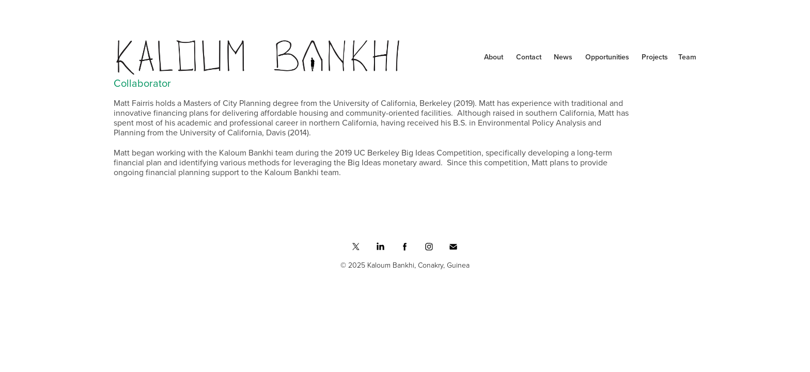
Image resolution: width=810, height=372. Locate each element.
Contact (528, 57)
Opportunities (607, 57)
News (563, 57)
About (493, 57)
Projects (655, 57)
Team (687, 57)
